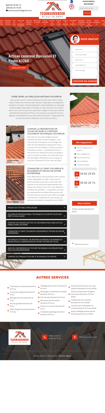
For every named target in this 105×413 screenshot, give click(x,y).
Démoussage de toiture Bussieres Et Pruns (21, 310)
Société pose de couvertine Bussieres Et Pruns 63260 (80, 301)
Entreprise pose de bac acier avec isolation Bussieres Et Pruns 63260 (82, 287)
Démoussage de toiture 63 (37, 22)
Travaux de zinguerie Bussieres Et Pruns (21, 293)
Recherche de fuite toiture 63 (8, 22)
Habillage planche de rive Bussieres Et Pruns (52, 287)
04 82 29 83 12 (13, 5)
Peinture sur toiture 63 (58, 23)
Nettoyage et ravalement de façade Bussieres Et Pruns (52, 292)
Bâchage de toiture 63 (52, 23)
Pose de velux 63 (14, 23)
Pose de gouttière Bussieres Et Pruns (20, 304)
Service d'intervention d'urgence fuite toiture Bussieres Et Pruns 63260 (82, 294)
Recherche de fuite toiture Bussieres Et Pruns (49, 301)
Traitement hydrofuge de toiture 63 (81, 23)
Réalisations (19, 68)
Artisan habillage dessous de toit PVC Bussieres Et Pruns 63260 (82, 312)
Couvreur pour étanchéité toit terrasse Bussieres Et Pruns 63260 (82, 307)
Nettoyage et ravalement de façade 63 (20, 24)
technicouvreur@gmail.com (19, 10)
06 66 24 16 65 (13, 7)
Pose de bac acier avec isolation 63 (89, 24)
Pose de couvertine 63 (96, 22)
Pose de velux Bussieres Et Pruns (51, 297)
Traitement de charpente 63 (73, 23)
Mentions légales (65, 356)
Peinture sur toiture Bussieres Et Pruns (51, 307)
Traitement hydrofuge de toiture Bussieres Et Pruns (51, 313)
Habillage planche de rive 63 (29, 22)
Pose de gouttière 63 (45, 22)
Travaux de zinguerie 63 (65, 23)
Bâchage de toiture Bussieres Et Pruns (20, 299)
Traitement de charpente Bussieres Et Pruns (22, 287)
